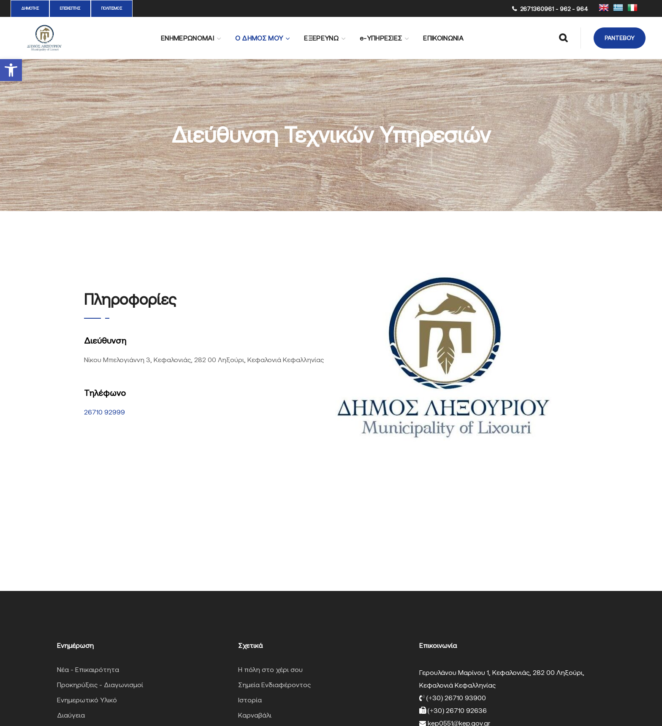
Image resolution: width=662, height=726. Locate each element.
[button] (11, 70)
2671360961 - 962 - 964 (554, 8)
